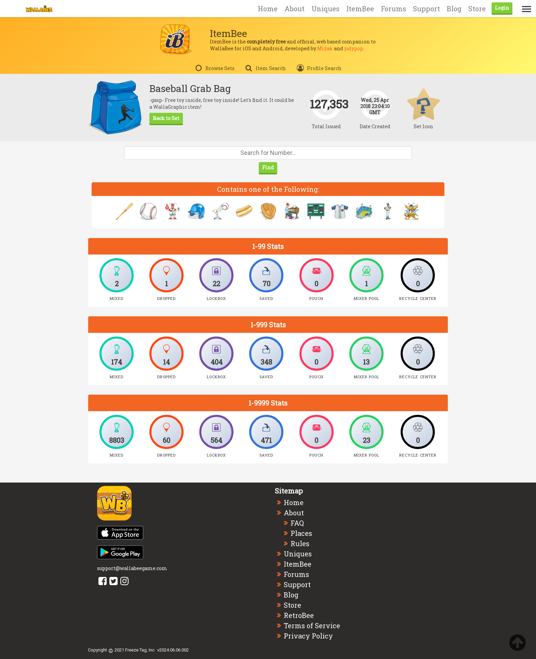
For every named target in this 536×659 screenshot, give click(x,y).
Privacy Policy (308, 635)
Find (268, 167)
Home (268, 8)
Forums (393, 8)
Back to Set (166, 118)
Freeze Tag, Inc (140, 650)
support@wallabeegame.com (132, 568)
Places (301, 533)
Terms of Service (312, 625)
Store (477, 8)
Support (426, 8)
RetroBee (299, 615)
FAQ (297, 522)
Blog (454, 8)
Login (502, 7)
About (294, 8)
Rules (300, 543)
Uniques (325, 8)
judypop (353, 48)
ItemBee (360, 8)
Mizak (325, 48)
